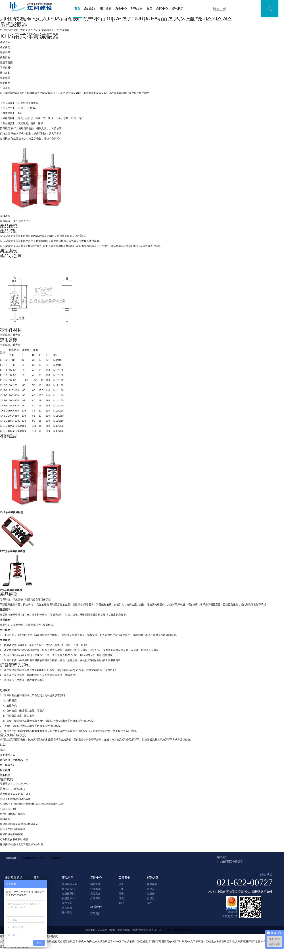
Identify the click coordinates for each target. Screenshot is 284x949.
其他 (121, 903)
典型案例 (5, 57)
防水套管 (67, 907)
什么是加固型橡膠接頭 (12, 829)
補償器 (151, 898)
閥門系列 (67, 903)
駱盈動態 (95, 884)
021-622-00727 (245, 882)
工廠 (121, 888)
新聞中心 (162, 8)
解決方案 (137, 8)
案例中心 (121, 8)
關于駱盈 (105, 8)
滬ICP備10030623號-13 (180, 929)
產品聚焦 (95, 893)
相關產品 (5, 77)
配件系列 (67, 912)
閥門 (149, 903)
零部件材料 (6, 67)
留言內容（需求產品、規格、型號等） (16, 762)
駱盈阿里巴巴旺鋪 (33, 858)
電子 (121, 893)
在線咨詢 (5, 819)
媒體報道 (95, 898)
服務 (149, 8)
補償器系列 (68, 898)
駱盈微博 (57, 858)
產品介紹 (5, 42)
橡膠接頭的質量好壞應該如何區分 (19, 824)
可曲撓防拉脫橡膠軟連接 (14, 839)
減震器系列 (47, 30)
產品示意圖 (6, 62)
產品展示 (90, 8)
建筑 (121, 898)
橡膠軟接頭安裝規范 (11, 834)
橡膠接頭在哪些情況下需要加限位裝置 (21, 844)
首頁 (77, 8)
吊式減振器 (63, 30)
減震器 (151, 893)
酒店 (121, 884)
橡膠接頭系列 (69, 884)
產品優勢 (5, 47)
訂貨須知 (5, 87)
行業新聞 (95, 888)
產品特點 (5, 52)
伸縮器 (151, 888)
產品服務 (5, 82)
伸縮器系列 (68, 888)
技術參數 (5, 72)
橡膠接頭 (152, 884)
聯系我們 (177, 8)
